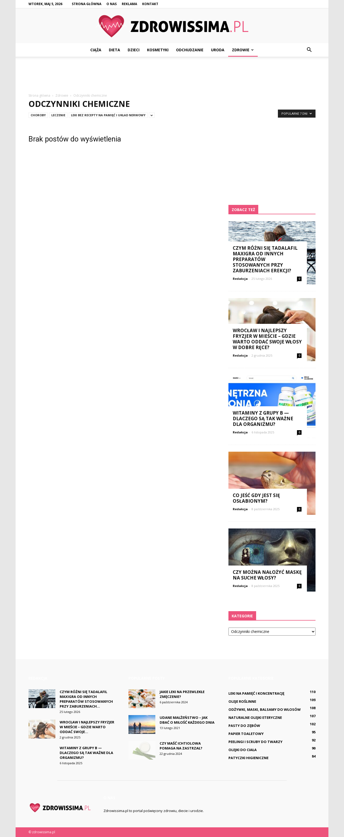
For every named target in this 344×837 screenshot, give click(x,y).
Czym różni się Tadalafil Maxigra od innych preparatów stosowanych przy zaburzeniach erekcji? (265, 259)
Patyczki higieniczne (248, 757)
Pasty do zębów (244, 725)
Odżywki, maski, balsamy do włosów (264, 709)
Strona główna (86, 4)
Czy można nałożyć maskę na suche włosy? (267, 575)
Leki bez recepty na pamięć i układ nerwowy (108, 115)
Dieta (114, 49)
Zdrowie (243, 49)
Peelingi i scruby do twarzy (255, 741)
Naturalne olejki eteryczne (255, 717)
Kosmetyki (158, 49)
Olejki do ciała (242, 749)
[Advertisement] (172, 75)
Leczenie (58, 115)
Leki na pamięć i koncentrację (256, 693)
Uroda (217, 49)
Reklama (129, 4)
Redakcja (240, 279)
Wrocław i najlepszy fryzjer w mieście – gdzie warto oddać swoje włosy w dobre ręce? (267, 338)
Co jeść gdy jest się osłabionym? (256, 498)
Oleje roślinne (242, 701)
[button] (309, 50)
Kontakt (150, 4)
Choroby (38, 115)
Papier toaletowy (246, 733)
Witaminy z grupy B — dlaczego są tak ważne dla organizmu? (263, 418)
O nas (111, 4)
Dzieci (133, 49)
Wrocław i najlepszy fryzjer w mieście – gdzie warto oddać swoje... (87, 727)
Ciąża (95, 49)
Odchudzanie (189, 49)
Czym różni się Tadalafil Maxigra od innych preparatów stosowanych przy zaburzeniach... (86, 699)
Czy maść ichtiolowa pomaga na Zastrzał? (181, 746)
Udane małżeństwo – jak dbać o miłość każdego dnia (187, 720)
